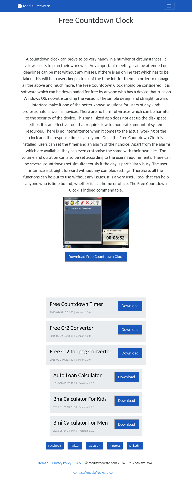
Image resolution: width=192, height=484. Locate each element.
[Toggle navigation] (169, 6)
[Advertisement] (100, 39)
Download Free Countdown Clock (96, 256)
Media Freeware (34, 5)
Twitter (75, 446)
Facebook (54, 446)
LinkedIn (134, 446)
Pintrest (115, 446)
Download (130, 305)
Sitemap (42, 463)
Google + (94, 446)
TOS (78, 463)
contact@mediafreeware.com (94, 472)
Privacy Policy (61, 463)
